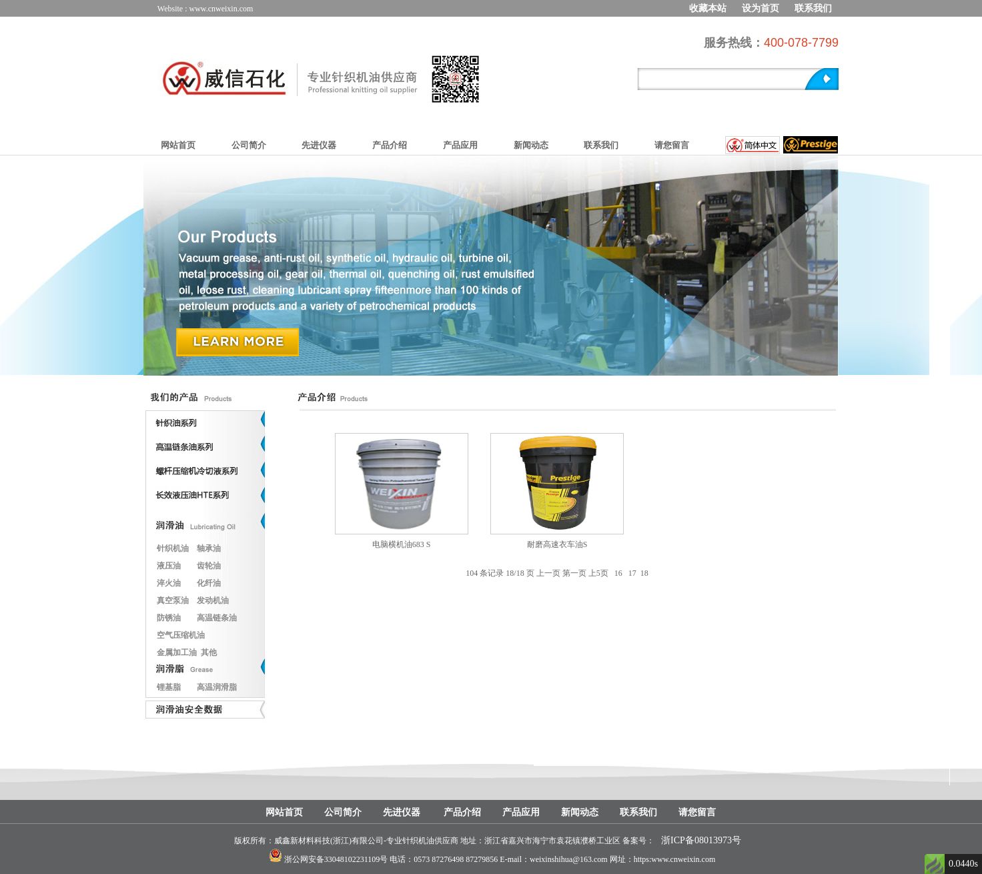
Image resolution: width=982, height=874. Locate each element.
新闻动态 (531, 145)
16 (618, 573)
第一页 (574, 573)
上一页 (548, 573)
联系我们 (813, 8)
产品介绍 (389, 145)
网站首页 (178, 145)
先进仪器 (319, 145)
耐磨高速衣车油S (557, 544)
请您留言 (671, 145)
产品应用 (460, 145)
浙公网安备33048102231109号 (336, 859)
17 (632, 573)
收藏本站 (707, 8)
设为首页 (760, 8)
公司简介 (248, 145)
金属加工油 (177, 652)
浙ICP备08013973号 (701, 840)
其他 (209, 652)
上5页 (598, 573)
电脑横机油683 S (401, 544)
